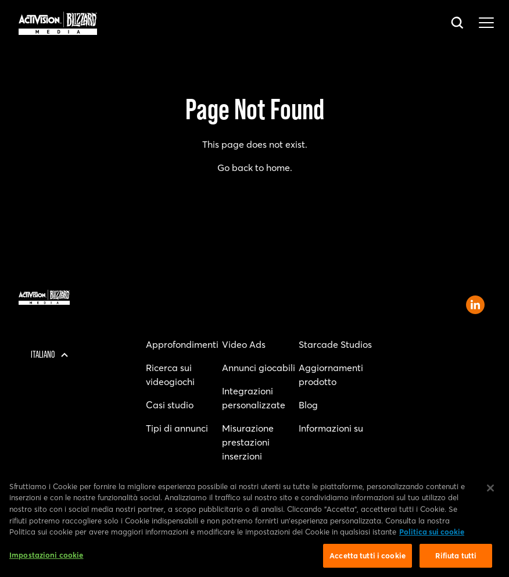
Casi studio (169, 405)
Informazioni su (331, 428)
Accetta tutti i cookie (367, 558)
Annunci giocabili (258, 367)
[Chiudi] (490, 491)
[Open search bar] (458, 23)
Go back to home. (254, 167)
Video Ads (244, 344)
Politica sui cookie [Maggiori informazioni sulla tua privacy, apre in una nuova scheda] (431, 534)
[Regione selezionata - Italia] (46, 355)
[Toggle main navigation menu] (486, 23)
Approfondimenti (182, 344)
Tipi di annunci (177, 428)
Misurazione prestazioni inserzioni (248, 442)
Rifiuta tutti (456, 558)
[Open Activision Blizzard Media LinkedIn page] (475, 304)
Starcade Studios (335, 344)
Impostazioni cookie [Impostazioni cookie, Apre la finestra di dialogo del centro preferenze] (46, 557)
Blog (308, 405)
